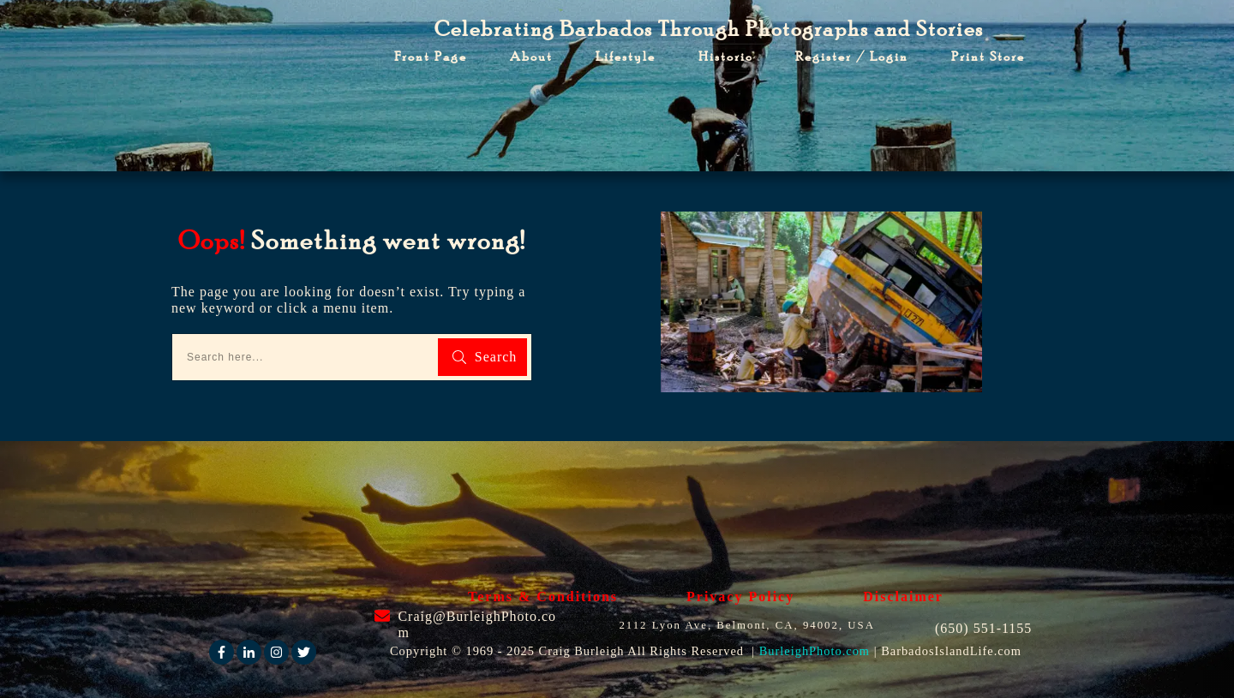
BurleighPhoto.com (814, 651)
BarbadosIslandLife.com (951, 651)
